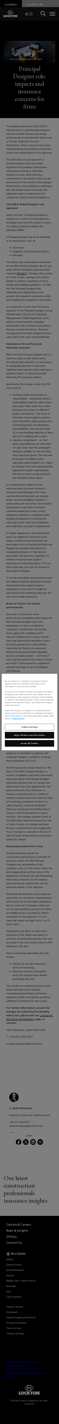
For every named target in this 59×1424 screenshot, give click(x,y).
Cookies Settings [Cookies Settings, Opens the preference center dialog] (29, 727)
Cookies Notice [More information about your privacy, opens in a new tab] (17, 718)
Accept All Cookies (29, 743)
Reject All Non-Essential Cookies (29, 735)
